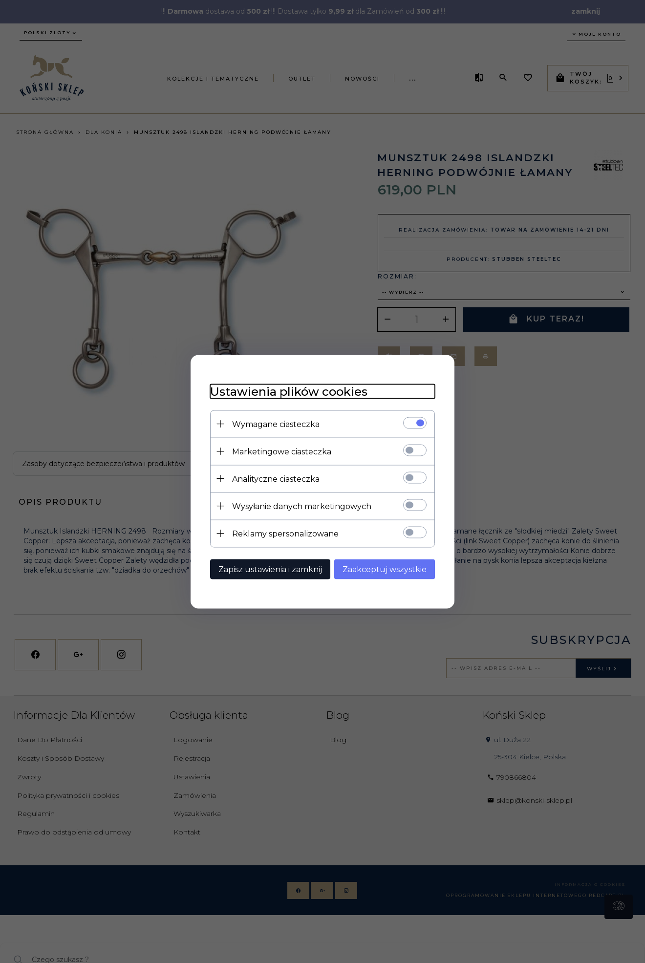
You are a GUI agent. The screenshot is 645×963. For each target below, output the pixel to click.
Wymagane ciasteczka (276, 423)
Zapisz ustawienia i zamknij (270, 569)
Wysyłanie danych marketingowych (301, 506)
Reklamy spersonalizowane (285, 533)
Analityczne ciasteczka (276, 478)
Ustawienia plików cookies (288, 391)
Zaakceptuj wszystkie (385, 569)
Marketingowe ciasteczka (281, 451)
